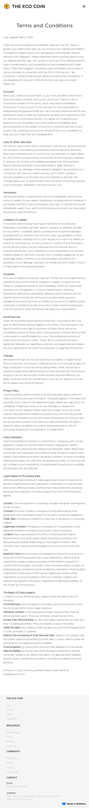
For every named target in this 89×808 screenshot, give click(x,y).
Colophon (12, 719)
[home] (24, 5)
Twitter (10, 767)
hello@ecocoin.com (17, 787)
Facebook (12, 772)
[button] (84, 6)
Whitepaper (13, 732)
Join (8, 705)
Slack (9, 763)
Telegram (11, 758)
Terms (9, 737)
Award (10, 710)
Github (10, 742)
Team (9, 714)
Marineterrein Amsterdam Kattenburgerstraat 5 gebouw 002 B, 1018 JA (33, 798)
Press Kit (11, 746)
